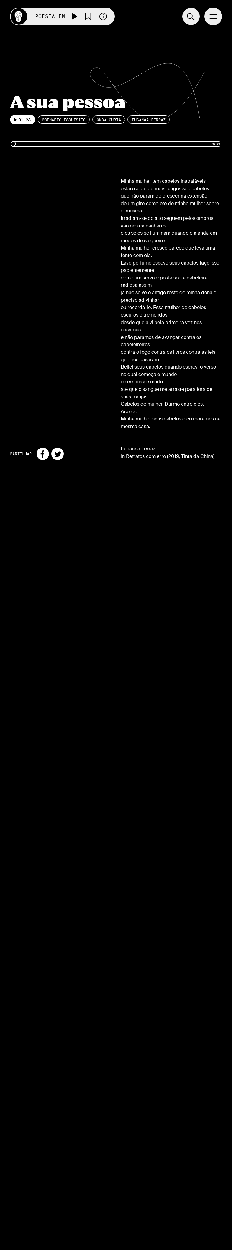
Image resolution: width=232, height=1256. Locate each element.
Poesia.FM (50, 16)
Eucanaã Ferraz (149, 120)
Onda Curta (109, 120)
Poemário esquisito (63, 120)
